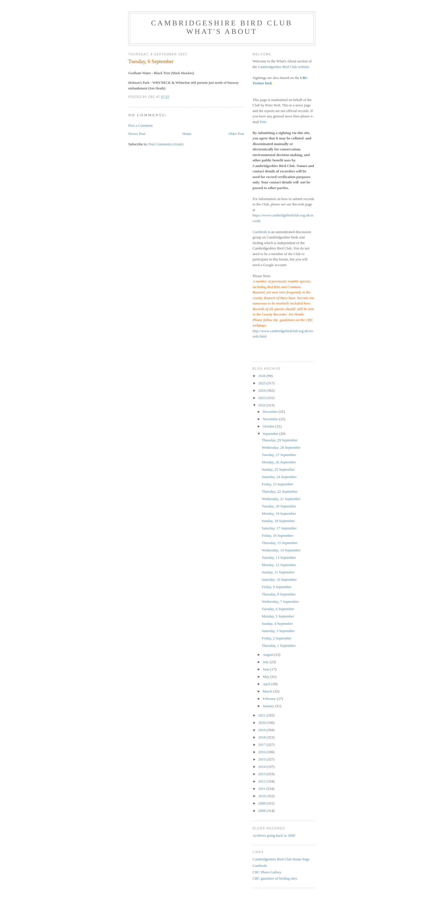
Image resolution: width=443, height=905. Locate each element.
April (267, 684)
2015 (262, 759)
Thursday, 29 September (279, 440)
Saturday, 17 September (279, 528)
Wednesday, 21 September (281, 499)
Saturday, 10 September (279, 579)
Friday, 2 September (276, 638)
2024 (262, 390)
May (266, 676)
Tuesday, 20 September (279, 506)
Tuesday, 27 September (279, 455)
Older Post (236, 134)
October (269, 426)
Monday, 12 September (279, 565)
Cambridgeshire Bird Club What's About (221, 27)
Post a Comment (140, 125)
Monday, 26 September (279, 462)
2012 (262, 781)
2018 (262, 737)
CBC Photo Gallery (267, 872)
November (271, 419)
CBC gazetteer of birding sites (275, 878)
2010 (262, 796)
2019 (262, 730)
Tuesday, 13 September (279, 557)
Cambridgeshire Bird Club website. (284, 67)
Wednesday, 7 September (280, 601)
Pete (263, 122)
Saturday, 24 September (279, 477)
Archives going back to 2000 (274, 835)
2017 (262, 744)
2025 (262, 383)
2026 (262, 376)
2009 (262, 803)
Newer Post (136, 134)
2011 (262, 788)
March (268, 691)
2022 (262, 405)
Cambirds (260, 232)
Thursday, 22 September (279, 491)
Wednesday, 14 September (281, 550)
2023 (262, 398)
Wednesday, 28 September (281, 447)
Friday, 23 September (277, 484)
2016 (262, 752)
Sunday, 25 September (278, 469)
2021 (262, 715)
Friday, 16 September (277, 535)
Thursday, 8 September (279, 594)
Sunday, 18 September (278, 521)
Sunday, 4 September (277, 623)
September (271, 433)
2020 (262, 722)
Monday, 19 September (279, 513)
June (266, 669)
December (271, 411)
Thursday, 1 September (279, 645)
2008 (262, 810)
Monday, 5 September (278, 616)
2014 (262, 766)
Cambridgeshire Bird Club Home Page (281, 859)
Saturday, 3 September (278, 631)
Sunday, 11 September (278, 572)
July (266, 662)
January (269, 706)
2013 (262, 774)
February (270, 698)
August (268, 654)
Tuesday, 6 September (278, 609)
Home (187, 134)
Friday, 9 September (276, 587)
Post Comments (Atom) (166, 144)
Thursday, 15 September (279, 543)
